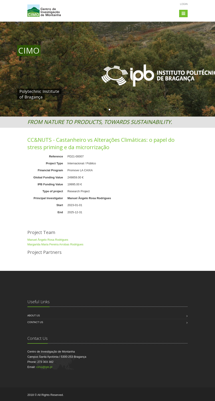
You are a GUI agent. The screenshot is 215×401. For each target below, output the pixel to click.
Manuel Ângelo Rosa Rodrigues (47, 239)
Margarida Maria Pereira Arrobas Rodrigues (55, 244)
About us (33, 315)
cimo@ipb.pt (44, 367)
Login (184, 4)
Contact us (35, 322)
